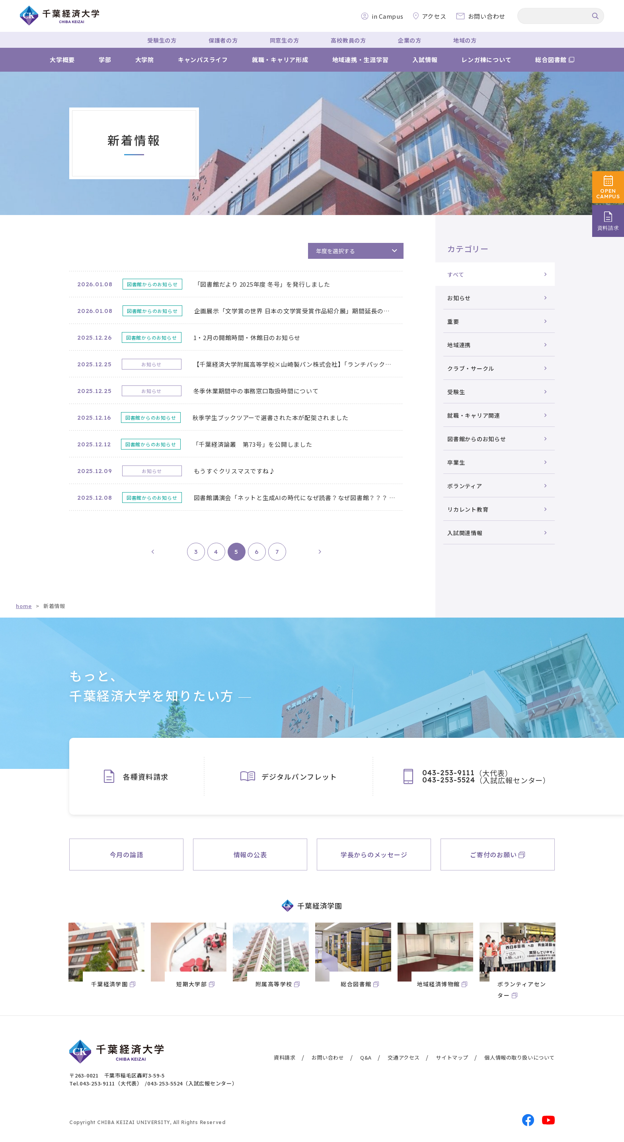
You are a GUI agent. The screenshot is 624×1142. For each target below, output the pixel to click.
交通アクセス (404, 1057)
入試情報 (424, 59)
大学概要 (62, 59)
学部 (105, 59)
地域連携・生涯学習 (360, 59)
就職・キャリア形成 (280, 59)
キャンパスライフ (203, 59)
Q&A (366, 1057)
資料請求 (284, 1057)
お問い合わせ (328, 1057)
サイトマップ (452, 1057)
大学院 (144, 59)
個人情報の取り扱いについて (519, 1057)
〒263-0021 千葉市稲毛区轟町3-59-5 (117, 1075)
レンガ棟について (486, 59)
